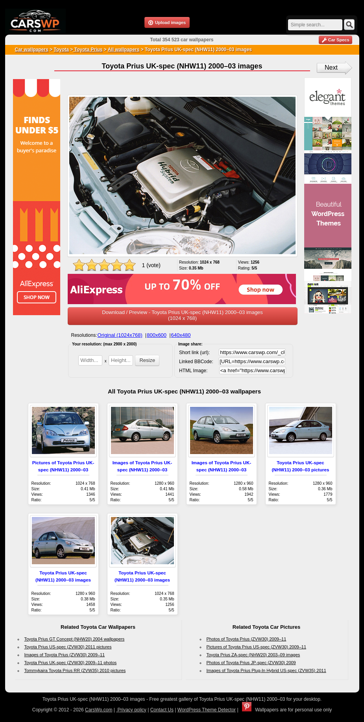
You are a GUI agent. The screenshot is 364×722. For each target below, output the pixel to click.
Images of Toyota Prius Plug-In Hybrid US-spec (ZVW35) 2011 (266, 670)
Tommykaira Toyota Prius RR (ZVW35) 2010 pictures (75, 670)
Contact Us (162, 710)
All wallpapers (124, 49)
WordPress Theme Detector (206, 710)
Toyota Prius (87, 49)
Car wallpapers (31, 49)
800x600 (156, 335)
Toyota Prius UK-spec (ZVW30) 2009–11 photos (70, 662)
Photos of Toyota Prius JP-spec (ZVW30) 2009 (251, 662)
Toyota (61, 49)
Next (331, 67)
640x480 (181, 335)
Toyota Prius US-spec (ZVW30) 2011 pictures (68, 646)
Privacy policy (131, 710)
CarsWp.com (98, 710)
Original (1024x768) (120, 335)
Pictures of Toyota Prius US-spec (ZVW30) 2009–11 (257, 646)
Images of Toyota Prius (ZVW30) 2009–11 (64, 654)
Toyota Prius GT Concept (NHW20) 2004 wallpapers (74, 639)
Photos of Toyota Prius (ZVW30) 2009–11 (246, 639)
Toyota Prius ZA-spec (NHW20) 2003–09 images (253, 654)
